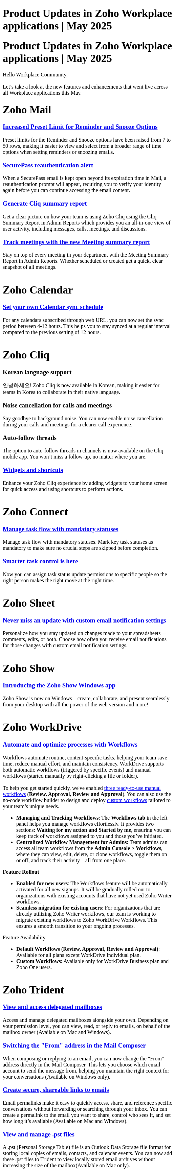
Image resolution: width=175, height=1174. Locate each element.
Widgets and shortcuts (33, 469)
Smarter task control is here (40, 561)
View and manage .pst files (38, 1134)
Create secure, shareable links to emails (56, 1089)
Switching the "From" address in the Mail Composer (74, 1045)
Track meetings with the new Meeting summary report (76, 241)
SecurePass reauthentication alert (48, 165)
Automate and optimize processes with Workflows (70, 744)
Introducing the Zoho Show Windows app (59, 685)
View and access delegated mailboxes (52, 1006)
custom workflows (127, 800)
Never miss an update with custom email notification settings (84, 620)
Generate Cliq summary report (45, 203)
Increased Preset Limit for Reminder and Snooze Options (80, 126)
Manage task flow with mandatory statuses (60, 529)
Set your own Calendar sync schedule (53, 306)
